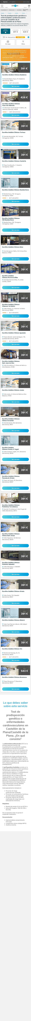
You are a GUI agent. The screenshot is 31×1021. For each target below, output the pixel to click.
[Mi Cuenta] (2, 6)
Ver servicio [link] (15, 86)
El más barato (16, 31)
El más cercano (25, 31)
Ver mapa (7, 44)
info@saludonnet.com (13, 53)
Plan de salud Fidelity (25, 10)
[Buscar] (25, 6)
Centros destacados (5, 31)
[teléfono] (6, 6)
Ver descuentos (15, 37)
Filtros (23, 44)
